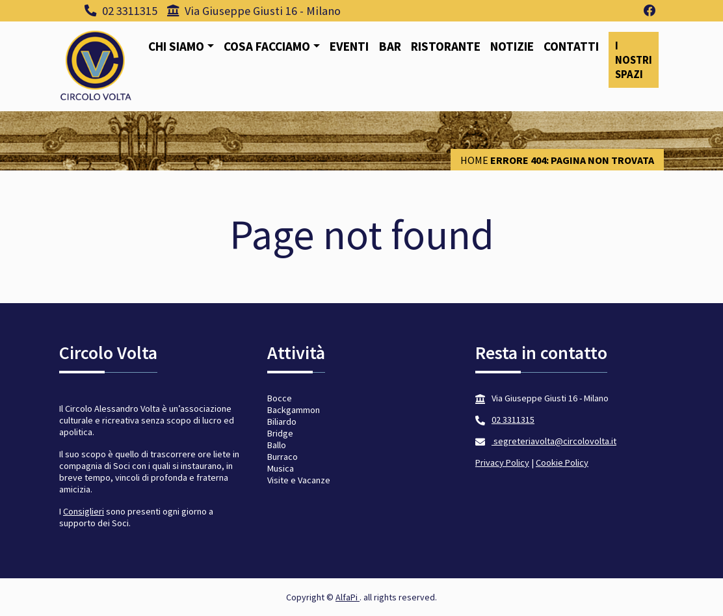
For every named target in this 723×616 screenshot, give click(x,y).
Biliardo (281, 421)
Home (474, 160)
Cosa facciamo (267, 46)
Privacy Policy (502, 462)
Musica (280, 468)
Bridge (280, 433)
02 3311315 (121, 10)
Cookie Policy (562, 462)
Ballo (276, 445)
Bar (390, 46)
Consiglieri (83, 511)
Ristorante (445, 46)
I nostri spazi (633, 59)
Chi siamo (176, 46)
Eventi (349, 46)
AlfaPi (347, 597)
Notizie (512, 46)
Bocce (279, 398)
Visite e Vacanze (298, 480)
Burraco (282, 456)
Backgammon (293, 410)
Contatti (571, 46)
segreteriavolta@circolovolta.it (554, 441)
